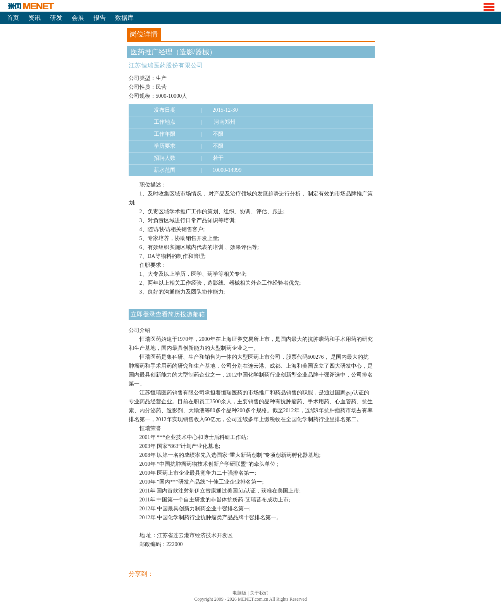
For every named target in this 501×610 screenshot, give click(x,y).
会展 (78, 17)
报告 (99, 17)
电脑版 (239, 593)
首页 (13, 17)
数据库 (124, 17)
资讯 (34, 17)
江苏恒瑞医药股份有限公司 (166, 65)
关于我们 (259, 593)
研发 (56, 17)
